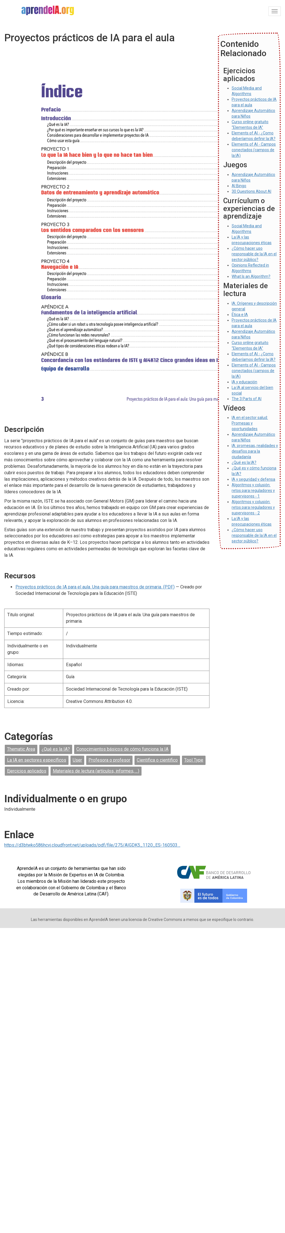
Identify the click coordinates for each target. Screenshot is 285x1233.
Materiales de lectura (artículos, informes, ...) (96, 771)
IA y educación (244, 382)
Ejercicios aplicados (26, 771)
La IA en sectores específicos (36, 760)
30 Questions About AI (251, 191)
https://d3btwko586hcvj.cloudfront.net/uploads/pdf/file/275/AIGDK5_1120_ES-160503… (92, 845)
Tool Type (193, 760)
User (77, 760)
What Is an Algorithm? (251, 276)
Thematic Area (21, 749)
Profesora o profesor (109, 760)
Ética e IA (240, 314)
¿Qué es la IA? (56, 749)
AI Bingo (239, 186)
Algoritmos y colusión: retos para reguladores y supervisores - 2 (253, 507)
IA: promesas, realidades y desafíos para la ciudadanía (255, 451)
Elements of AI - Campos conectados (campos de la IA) (254, 150)
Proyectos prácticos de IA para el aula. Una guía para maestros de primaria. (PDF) (95, 587)
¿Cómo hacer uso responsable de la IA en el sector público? (254, 254)
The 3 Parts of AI (246, 399)
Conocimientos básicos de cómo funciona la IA (122, 749)
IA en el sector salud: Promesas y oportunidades (250, 423)
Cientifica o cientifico (157, 760)
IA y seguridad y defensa (253, 479)
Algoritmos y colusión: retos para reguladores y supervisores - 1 (253, 490)
